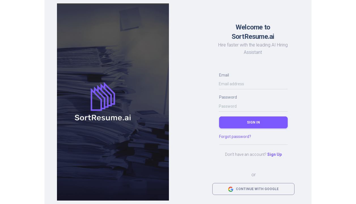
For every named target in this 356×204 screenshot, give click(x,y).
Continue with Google (253, 189)
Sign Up (274, 154)
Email (224, 75)
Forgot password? (235, 136)
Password (228, 97)
